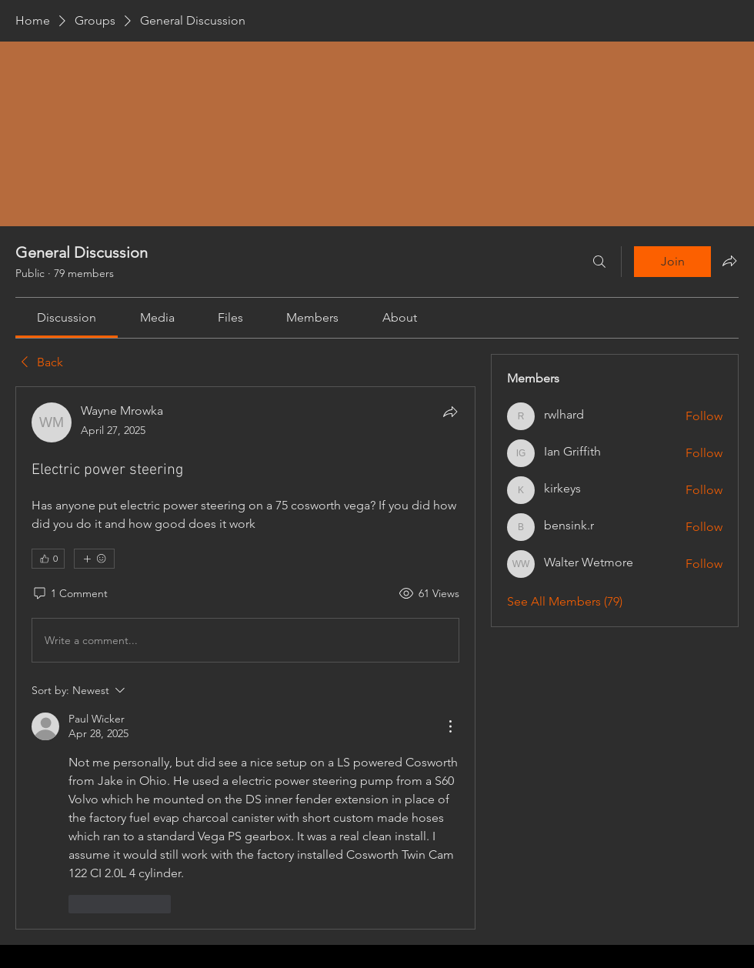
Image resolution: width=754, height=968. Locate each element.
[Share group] (729, 261)
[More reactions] (94, 559)
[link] (66, 317)
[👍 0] (48, 559)
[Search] (599, 261)
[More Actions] (450, 726)
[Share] (450, 411)
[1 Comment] (70, 594)
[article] (245, 657)
